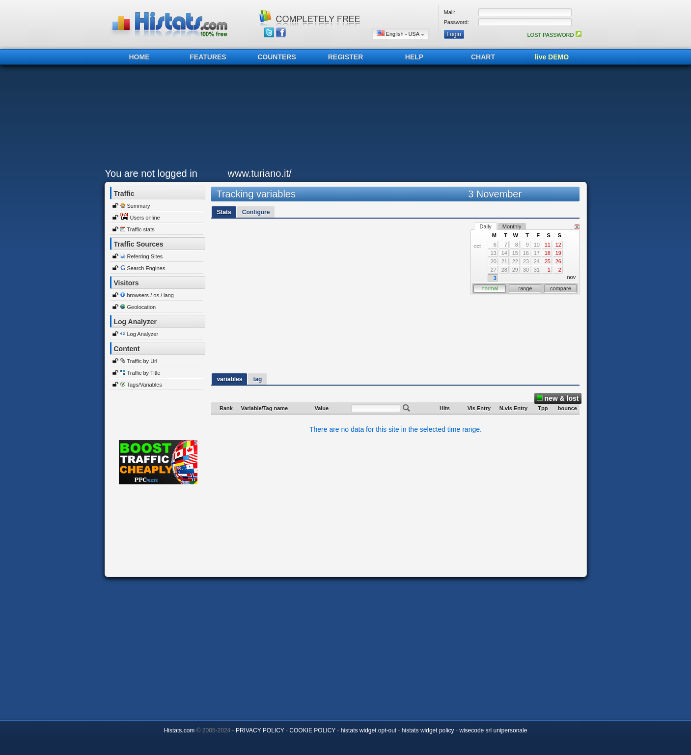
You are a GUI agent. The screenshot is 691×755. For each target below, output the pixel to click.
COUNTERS (276, 57)
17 (537, 253)
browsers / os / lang (150, 295)
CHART (483, 57)
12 (558, 245)
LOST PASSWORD (554, 35)
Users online (145, 218)
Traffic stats (141, 229)
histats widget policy (428, 730)
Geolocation (141, 307)
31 (537, 270)
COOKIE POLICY (312, 730)
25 (548, 261)
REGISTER (345, 57)
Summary (138, 206)
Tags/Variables (144, 385)
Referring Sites (145, 256)
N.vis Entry (513, 408)
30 (526, 270)
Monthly (512, 226)
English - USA (400, 33)
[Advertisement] (343, 119)
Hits (445, 408)
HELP (414, 57)
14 (504, 253)
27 (494, 270)
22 (515, 261)
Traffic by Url (142, 361)
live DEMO (552, 57)
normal (490, 288)
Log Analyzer (143, 334)
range (525, 288)
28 (504, 270)
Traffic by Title (144, 373)
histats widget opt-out (368, 730)
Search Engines (146, 268)
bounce (567, 408)
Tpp (543, 408)
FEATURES (208, 57)
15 (515, 253)
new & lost (558, 398)
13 (494, 253)
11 (548, 245)
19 (558, 253)
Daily (485, 226)
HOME (139, 57)
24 (537, 261)
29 (515, 270)
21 (504, 261)
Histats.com (179, 730)
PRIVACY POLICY (260, 730)
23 (526, 261)
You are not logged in (151, 173)
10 (537, 245)
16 (526, 253)
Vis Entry (479, 408)
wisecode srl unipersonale (493, 730)
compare (560, 288)
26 (558, 261)
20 (494, 261)
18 (548, 253)
